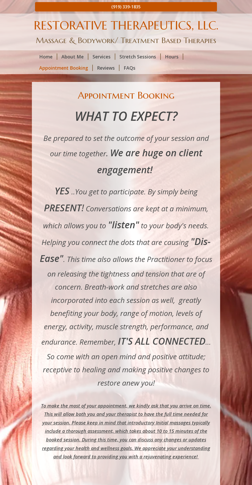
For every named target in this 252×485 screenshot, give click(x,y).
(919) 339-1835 (126, 7)
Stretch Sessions (140, 56)
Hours (174, 56)
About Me (74, 56)
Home (48, 56)
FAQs (129, 68)
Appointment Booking (66, 68)
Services (104, 56)
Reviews (108, 68)
